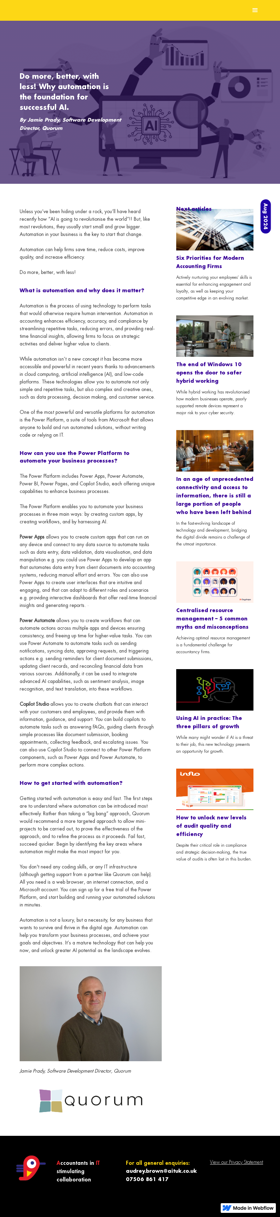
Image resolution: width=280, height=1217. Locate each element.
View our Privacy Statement (236, 1162)
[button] (255, 10)
